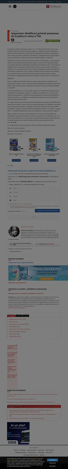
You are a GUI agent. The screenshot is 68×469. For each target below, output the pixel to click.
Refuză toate (52, 466)
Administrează (52, 463)
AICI (8, 466)
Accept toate (52, 460)
